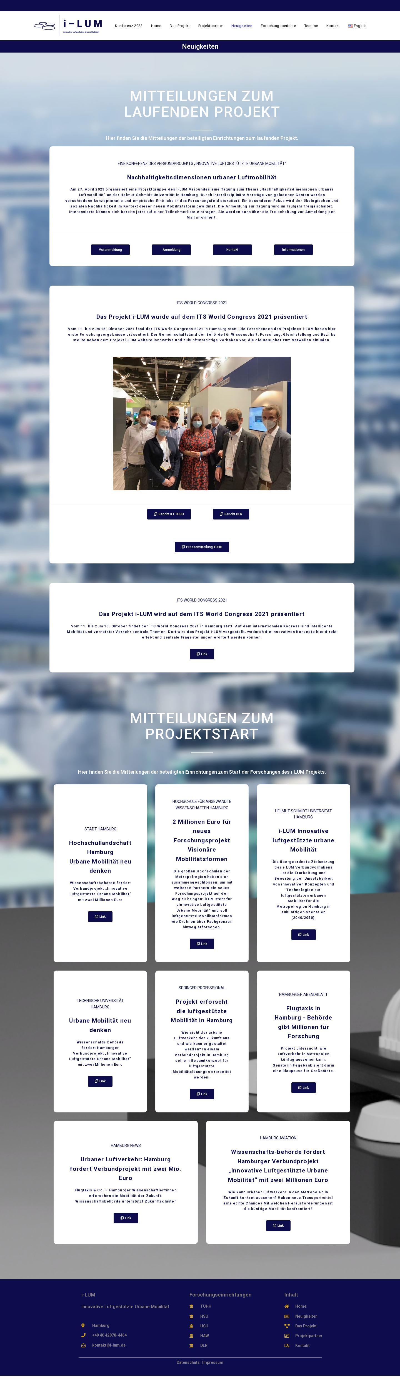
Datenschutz (188, 1369)
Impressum (212, 1369)
